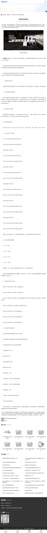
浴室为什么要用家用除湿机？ (8, 485)
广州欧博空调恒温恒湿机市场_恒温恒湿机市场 (34, 473)
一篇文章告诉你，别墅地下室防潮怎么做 (10, 478)
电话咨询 (41, 531)
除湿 (26, 97)
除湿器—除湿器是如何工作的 (8, 493)
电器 (41, 86)
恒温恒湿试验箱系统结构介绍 (10, 418)
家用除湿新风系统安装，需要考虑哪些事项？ (34, 493)
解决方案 (18, 531)
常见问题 (14, 14)
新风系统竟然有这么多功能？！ (31, 462)
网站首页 (6, 531)
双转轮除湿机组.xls (6, 465)
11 (12, 178)
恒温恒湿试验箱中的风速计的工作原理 (10, 487)
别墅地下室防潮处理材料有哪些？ (9, 462)
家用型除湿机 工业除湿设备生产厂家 (32, 470)
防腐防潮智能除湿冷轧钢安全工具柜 (9, 458)
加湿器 (31, 114)
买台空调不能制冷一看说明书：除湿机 (10, 475)
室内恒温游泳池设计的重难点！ (8, 473)
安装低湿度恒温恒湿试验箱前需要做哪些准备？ (12, 467)
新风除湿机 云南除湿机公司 (30, 465)
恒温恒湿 (20, 58)
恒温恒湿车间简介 (28, 490)
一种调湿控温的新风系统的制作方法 (32, 478)
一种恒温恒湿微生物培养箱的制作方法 (33, 467)
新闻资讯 (9, 14)
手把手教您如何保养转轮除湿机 (31, 487)
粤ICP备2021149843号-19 (29, 528)
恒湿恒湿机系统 (6, 86)
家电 (15, 65)
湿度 (5, 67)
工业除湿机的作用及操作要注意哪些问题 (10, 490)
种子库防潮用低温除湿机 (7, 470)
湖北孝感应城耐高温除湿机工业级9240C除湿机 (34, 485)
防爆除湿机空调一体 (29, 475)
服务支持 (29, 531)
